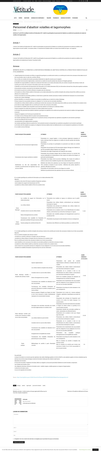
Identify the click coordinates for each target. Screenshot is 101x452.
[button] (86, 18)
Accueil (14, 21)
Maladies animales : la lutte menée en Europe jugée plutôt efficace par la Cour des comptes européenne (30, 392)
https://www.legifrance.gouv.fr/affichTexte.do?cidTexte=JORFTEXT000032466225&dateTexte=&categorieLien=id (42, 377)
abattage (18, 385)
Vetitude (14, 30)
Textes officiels (20, 21)
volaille (44, 385)
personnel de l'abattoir (37, 385)
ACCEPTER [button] (95, 449)
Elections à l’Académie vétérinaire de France (77, 391)
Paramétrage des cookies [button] (85, 449)
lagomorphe (29, 385)
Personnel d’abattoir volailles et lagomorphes (41, 27)
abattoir (23, 385)
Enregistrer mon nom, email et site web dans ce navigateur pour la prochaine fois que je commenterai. (37, 438)
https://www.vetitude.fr (26, 401)
